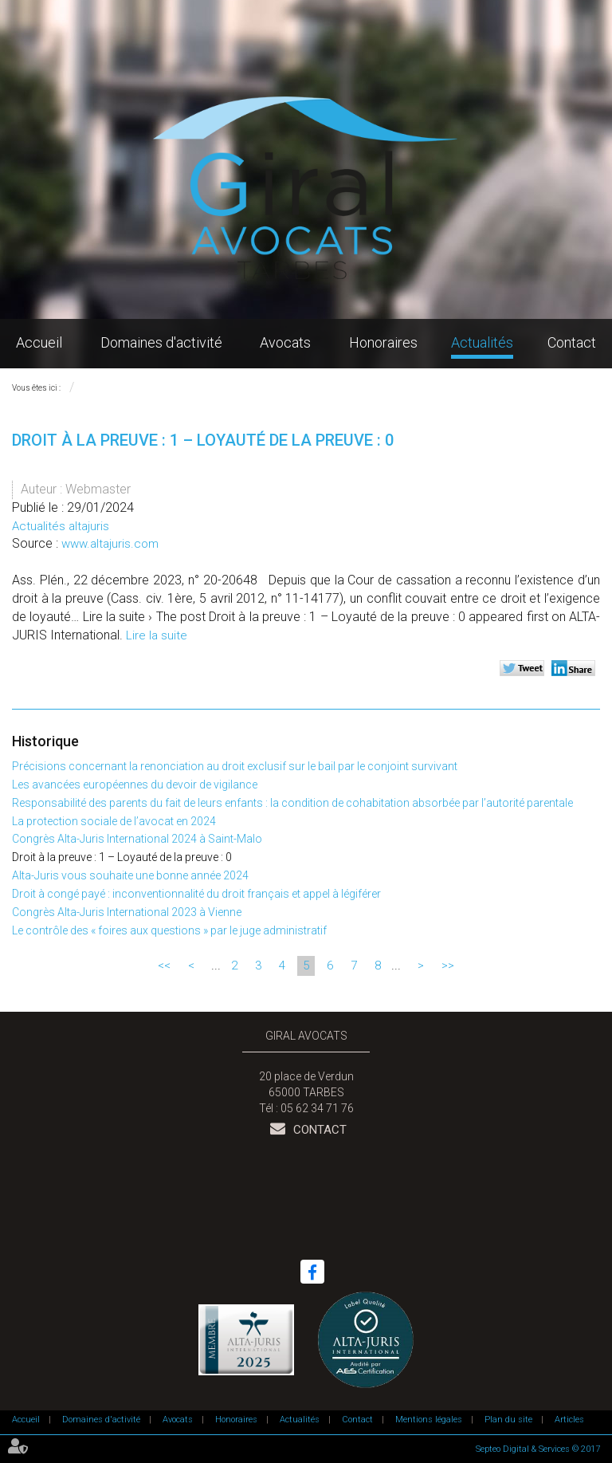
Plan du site (508, 1419)
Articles (569, 1419)
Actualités (482, 342)
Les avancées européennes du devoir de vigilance (134, 784)
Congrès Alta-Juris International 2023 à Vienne (126, 912)
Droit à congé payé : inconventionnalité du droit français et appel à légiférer (196, 893)
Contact (571, 342)
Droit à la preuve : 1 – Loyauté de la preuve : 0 (122, 857)
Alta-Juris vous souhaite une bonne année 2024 (130, 875)
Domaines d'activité (161, 342)
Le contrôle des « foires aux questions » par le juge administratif (169, 930)
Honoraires (383, 342)
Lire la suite (156, 635)
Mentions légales (428, 1419)
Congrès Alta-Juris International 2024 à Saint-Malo (137, 838)
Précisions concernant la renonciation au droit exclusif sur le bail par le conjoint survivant (234, 766)
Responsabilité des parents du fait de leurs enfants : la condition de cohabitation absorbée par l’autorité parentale (292, 802)
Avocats (285, 342)
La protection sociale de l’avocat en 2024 (114, 821)
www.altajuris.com (110, 544)
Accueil (39, 342)
